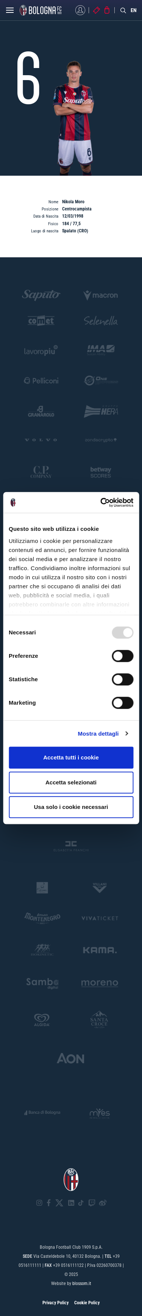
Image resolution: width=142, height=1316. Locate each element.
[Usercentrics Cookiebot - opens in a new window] (101, 502)
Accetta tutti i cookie (71, 757)
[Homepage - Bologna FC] (40, 10)
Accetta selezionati (71, 782)
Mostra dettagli (98, 733)
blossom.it (81, 1283)
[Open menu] (10, 12)
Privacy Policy (55, 1302)
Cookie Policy (87, 1302)
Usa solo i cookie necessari (71, 807)
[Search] (123, 10)
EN (134, 10)
